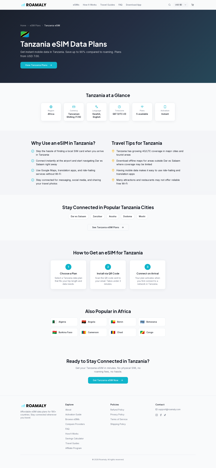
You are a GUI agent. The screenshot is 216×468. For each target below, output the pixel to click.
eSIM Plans (35, 25)
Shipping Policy (118, 424)
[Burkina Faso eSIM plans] (64, 332)
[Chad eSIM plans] (122, 332)
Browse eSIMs (72, 419)
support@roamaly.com (167, 409)
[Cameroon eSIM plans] (93, 332)
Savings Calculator (74, 438)
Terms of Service (119, 419)
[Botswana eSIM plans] (152, 322)
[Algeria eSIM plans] (64, 322)
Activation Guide (73, 414)
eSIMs (76, 4)
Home (23, 25)
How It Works (90, 4)
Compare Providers (75, 424)
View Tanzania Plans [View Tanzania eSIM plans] (38, 65)
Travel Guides (107, 4)
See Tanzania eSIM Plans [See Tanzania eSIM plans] (108, 227)
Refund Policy (117, 409)
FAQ (120, 4)
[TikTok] (165, 415)
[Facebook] (161, 415)
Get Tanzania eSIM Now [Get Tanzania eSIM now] (108, 380)
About (68, 409)
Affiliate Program (73, 448)
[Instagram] (156, 415)
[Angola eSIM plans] (93, 322)
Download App (133, 4)
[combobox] (180, 4)
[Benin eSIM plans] (122, 322)
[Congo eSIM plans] (152, 332)
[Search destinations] (169, 5)
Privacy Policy (117, 414)
